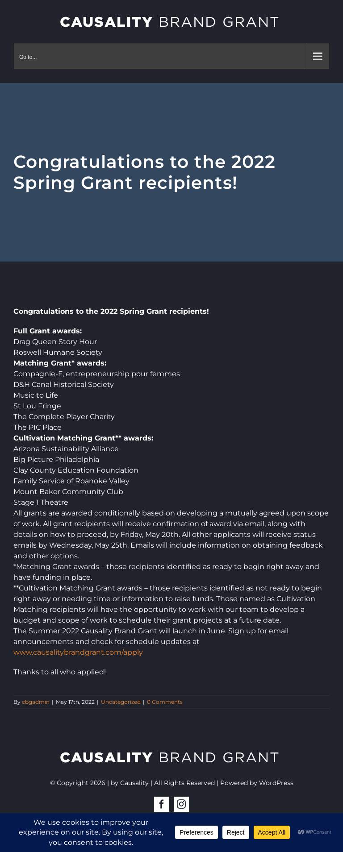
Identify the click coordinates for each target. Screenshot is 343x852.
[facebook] (161, 804)
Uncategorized (121, 701)
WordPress (276, 783)
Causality (134, 783)
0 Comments (165, 701)
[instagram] (181, 804)
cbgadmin (36, 701)
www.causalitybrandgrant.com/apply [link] (78, 652)
